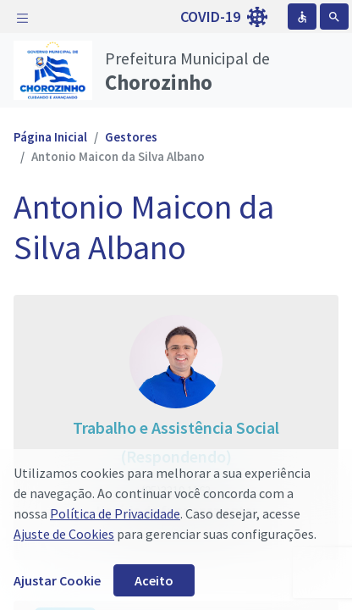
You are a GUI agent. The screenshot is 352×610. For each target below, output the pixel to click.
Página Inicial (50, 137)
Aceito (154, 580)
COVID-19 (223, 17)
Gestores (131, 137)
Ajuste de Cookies (64, 533)
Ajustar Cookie (57, 580)
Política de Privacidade (115, 513)
